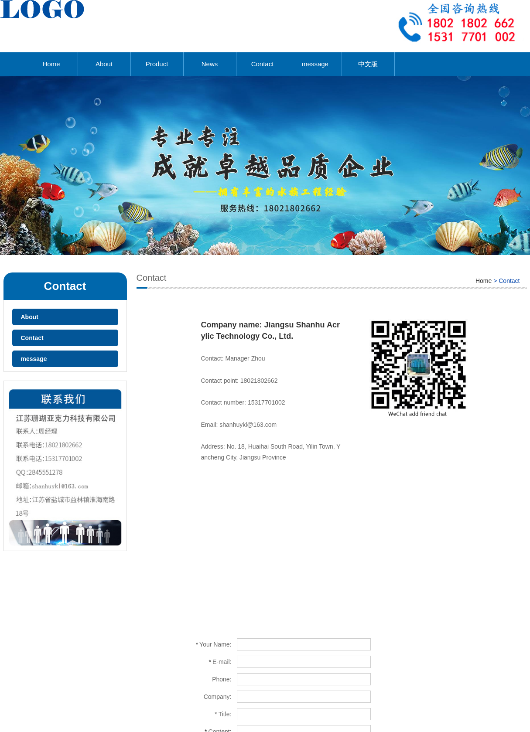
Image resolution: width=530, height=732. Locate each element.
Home (51, 64)
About (104, 64)
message (315, 64)
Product (157, 64)
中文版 (368, 64)
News (210, 64)
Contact (262, 64)
